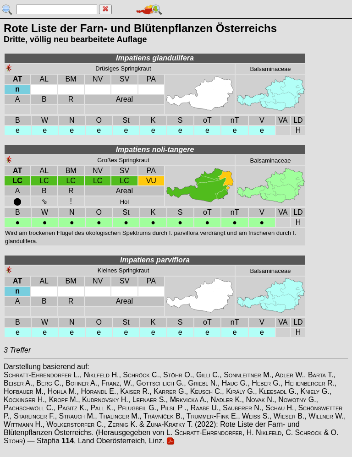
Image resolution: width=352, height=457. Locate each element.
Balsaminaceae (270, 68)
